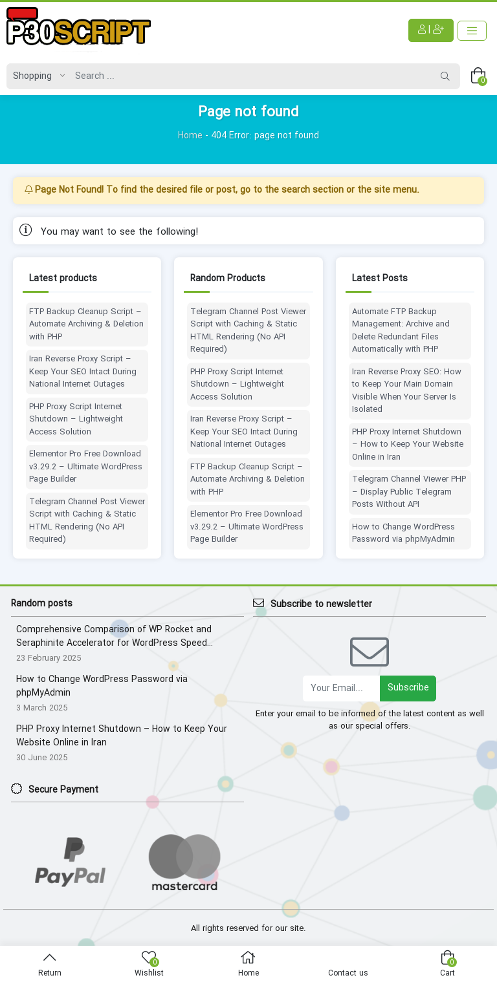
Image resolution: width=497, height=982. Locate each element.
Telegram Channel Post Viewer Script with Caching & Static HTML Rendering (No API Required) (87, 521)
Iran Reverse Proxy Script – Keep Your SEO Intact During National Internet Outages (83, 372)
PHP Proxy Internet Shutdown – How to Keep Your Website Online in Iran (407, 445)
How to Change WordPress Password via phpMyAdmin (403, 533)
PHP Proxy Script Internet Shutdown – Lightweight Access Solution (76, 420)
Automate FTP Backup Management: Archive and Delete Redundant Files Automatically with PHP (401, 331)
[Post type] (35, 76)
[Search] (250, 76)
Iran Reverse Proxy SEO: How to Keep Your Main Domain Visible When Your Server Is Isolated (406, 391)
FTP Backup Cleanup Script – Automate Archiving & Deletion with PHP (86, 325)
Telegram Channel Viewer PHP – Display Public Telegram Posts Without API (409, 492)
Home (190, 136)
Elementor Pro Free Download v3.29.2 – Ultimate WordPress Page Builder (85, 467)
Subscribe (408, 688)
